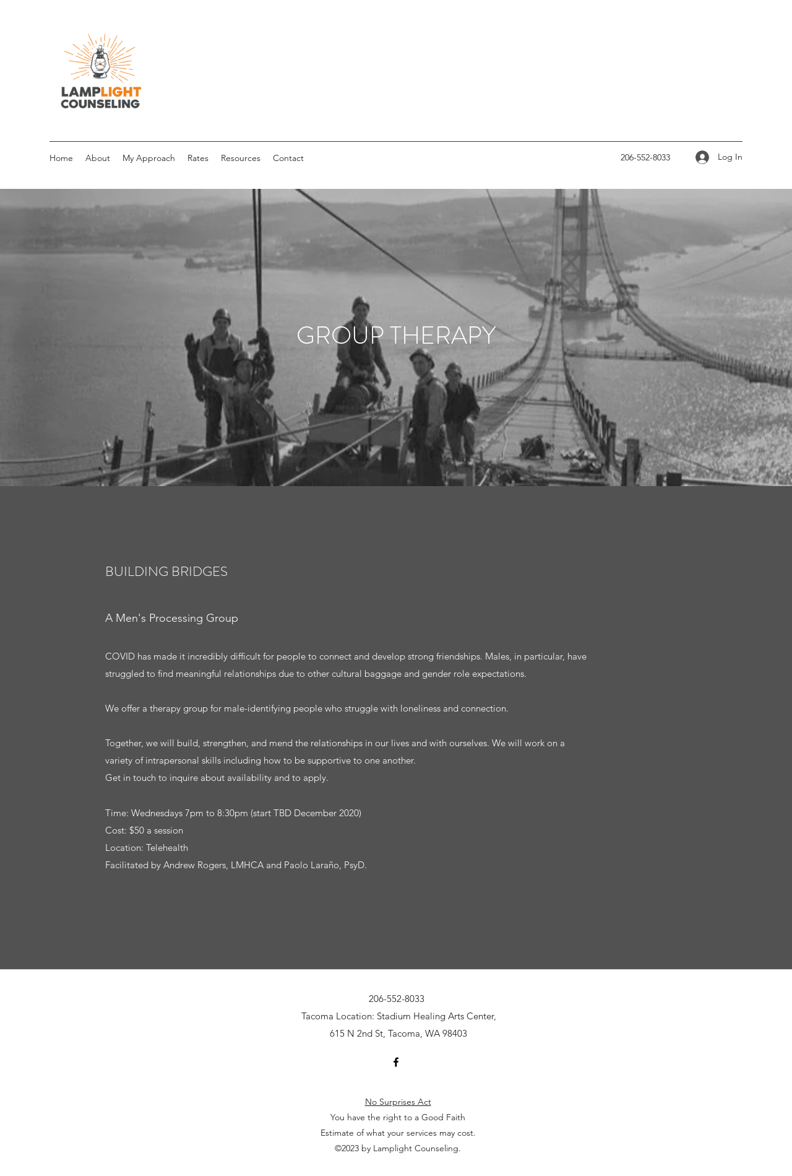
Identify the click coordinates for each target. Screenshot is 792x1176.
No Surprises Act (398, 1101)
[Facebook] (396, 1062)
